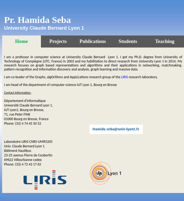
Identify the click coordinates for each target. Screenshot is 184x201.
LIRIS (124, 77)
